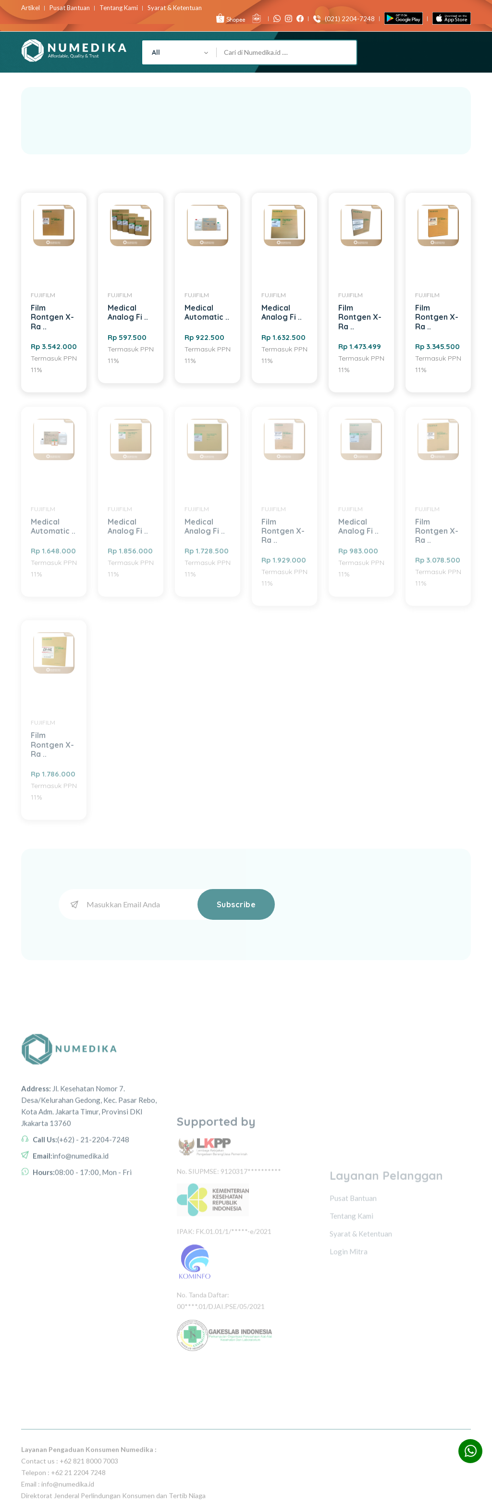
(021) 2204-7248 (347, 19)
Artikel (30, 8)
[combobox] (179, 52)
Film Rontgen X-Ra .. (52, 317)
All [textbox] (156, 52)
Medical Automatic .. (206, 312)
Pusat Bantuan (69, 8)
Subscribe (236, 904)
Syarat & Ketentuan (175, 8)
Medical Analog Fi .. (128, 312)
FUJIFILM (43, 295)
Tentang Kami (118, 8)
